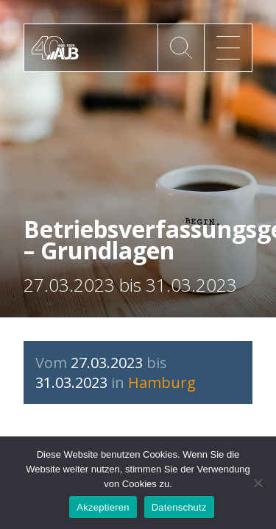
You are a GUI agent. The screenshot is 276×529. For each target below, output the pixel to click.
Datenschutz (179, 507)
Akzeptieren (103, 507)
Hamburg (162, 382)
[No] (257, 482)
